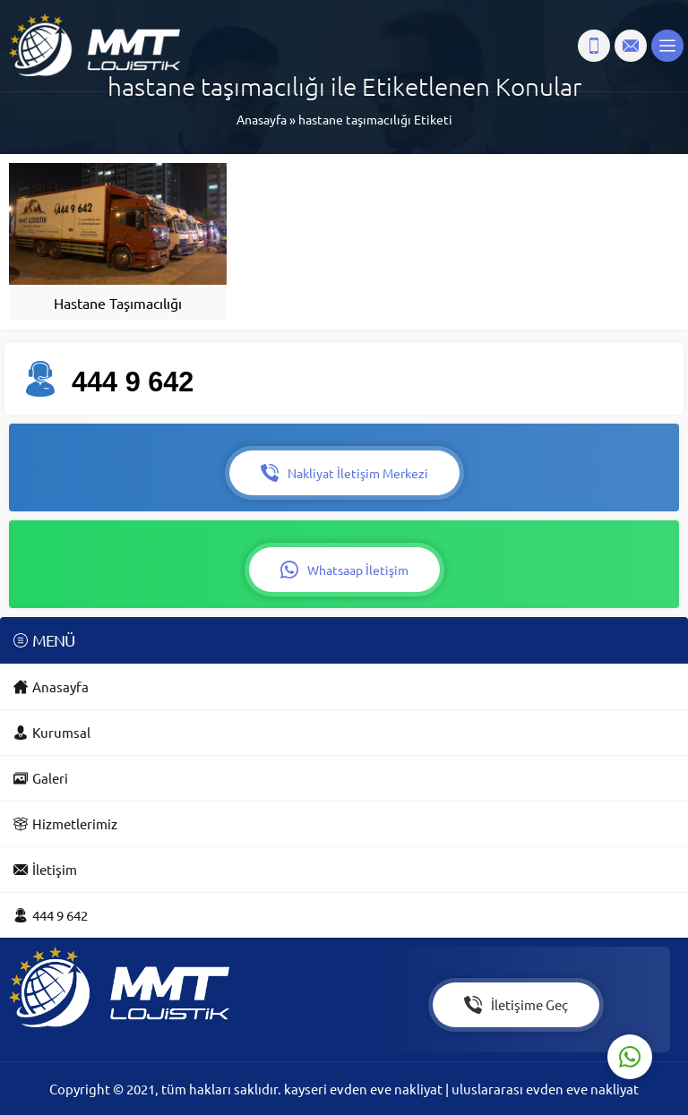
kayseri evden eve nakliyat (364, 1088)
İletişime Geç (516, 1005)
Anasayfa (261, 119)
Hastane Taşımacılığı (118, 303)
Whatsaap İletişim (344, 570)
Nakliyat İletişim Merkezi (344, 473)
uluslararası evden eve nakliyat (545, 1088)
